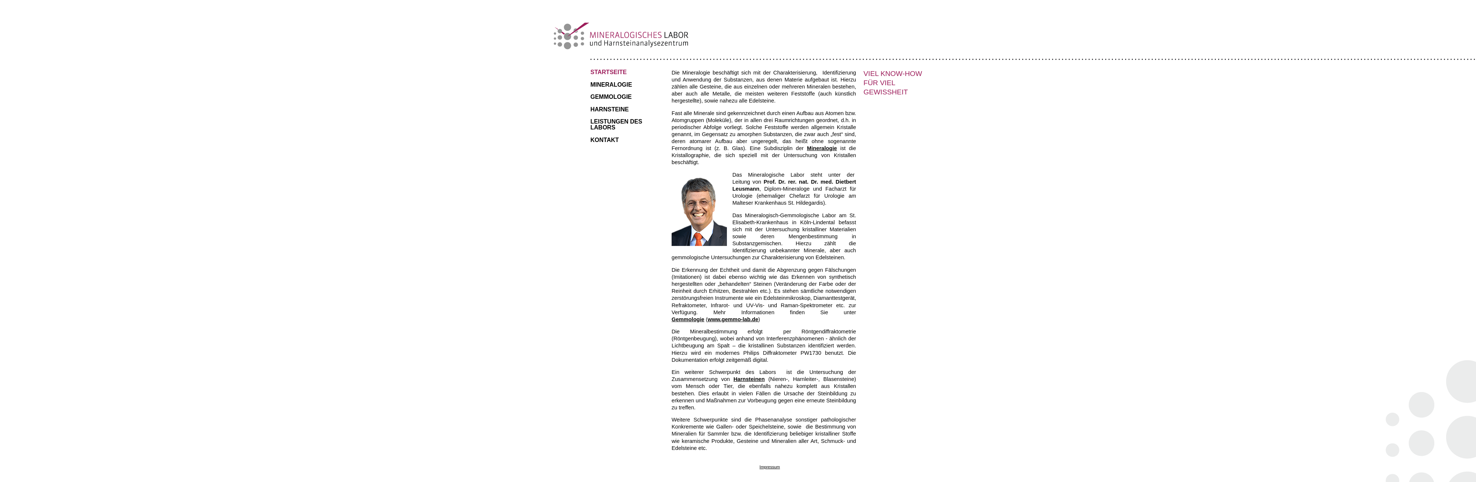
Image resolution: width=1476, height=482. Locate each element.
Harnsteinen (749, 379)
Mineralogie (611, 85)
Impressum (769, 467)
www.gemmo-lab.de (733, 319)
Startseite (608, 72)
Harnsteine (609, 109)
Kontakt (604, 140)
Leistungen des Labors (616, 124)
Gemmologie (611, 97)
